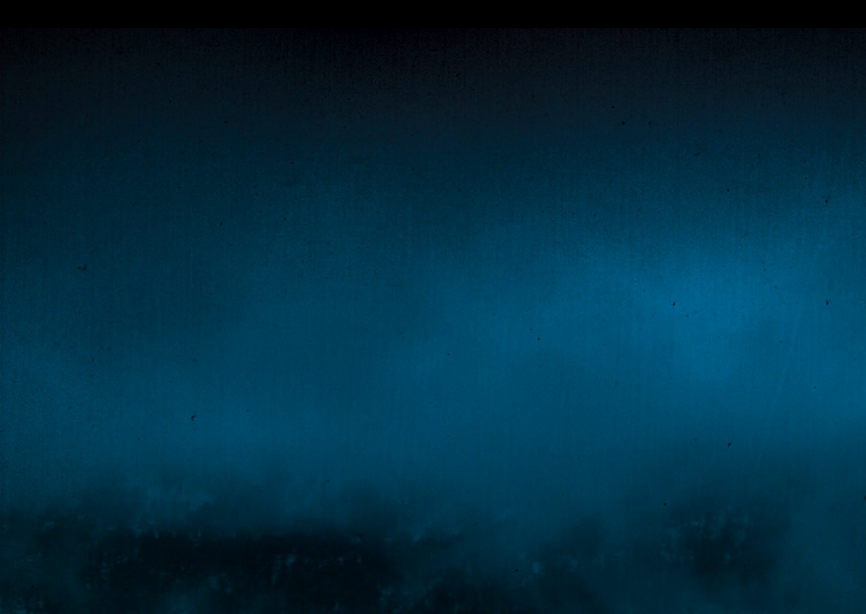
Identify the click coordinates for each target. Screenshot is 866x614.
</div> (433, 14)
